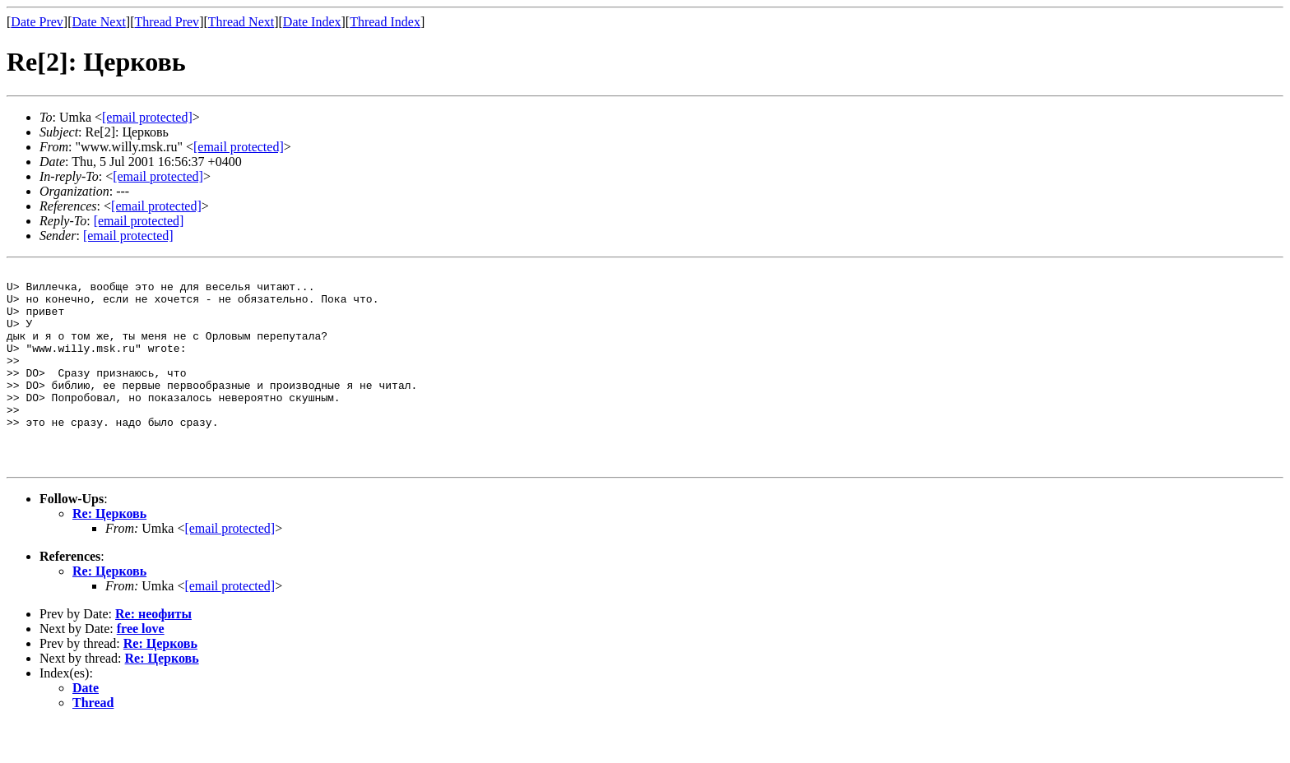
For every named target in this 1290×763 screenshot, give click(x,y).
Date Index (312, 22)
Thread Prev (166, 22)
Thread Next (241, 22)
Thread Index (385, 22)
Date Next (99, 22)
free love (141, 668)
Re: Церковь (109, 553)
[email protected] (229, 568)
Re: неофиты (153, 653)
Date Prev (37, 22)
